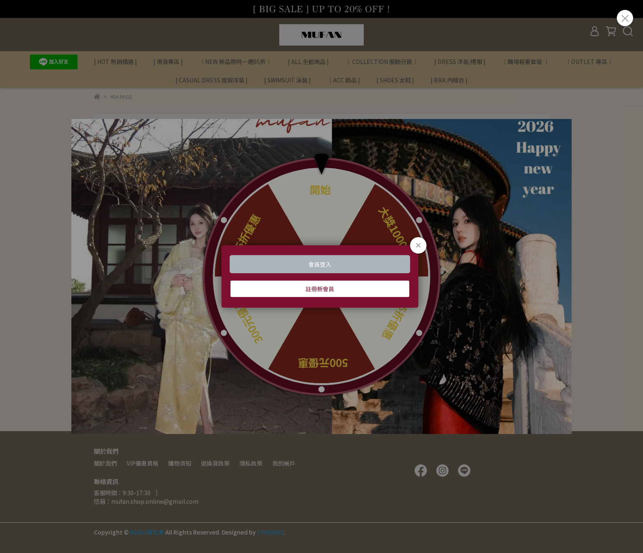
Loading (321, 276)
